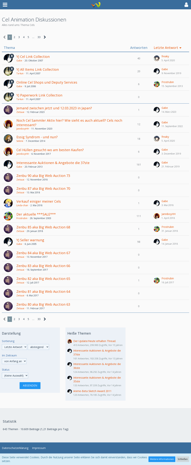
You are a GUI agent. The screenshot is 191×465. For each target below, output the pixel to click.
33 (38, 37)
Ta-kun (20, 73)
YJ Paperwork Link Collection (39, 95)
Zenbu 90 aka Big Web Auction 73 (43, 175)
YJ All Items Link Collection (37, 69)
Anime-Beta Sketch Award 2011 (92, 391)
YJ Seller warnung (30, 240)
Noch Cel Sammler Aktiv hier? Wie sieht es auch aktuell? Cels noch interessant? (69, 122)
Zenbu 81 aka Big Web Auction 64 (43, 291)
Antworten (138, 48)
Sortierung (8, 341)
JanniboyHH (22, 128)
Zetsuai (20, 112)
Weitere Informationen (162, 459)
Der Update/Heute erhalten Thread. (94, 341)
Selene (19, 141)
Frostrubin (168, 82)
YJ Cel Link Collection (33, 56)
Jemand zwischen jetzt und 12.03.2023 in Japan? (54, 108)
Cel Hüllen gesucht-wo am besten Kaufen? (50, 150)
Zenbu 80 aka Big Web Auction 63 (43, 304)
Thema (9, 48)
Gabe (19, 60)
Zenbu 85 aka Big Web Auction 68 (43, 227)
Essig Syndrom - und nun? (37, 137)
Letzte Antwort (166, 48)
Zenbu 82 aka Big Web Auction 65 (43, 278)
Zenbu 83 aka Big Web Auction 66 (43, 265)
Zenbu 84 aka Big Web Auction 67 (43, 253)
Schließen (183, 459)
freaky (165, 56)
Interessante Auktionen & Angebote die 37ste (53, 162)
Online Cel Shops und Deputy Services (46, 82)
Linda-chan (22, 205)
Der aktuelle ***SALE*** (36, 214)
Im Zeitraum (9, 355)
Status (6, 369)
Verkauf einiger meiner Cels (38, 201)
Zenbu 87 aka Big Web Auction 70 (43, 188)
